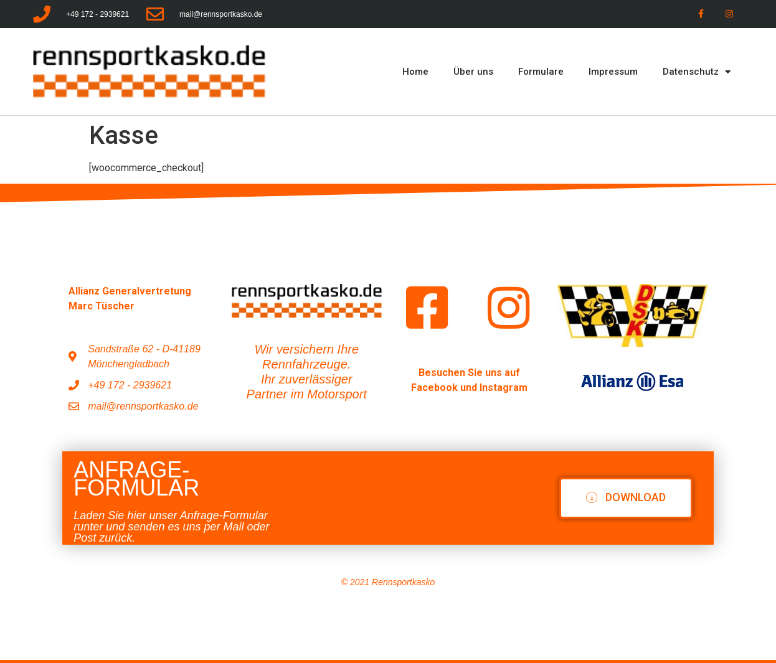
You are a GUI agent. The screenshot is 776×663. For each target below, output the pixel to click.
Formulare (541, 71)
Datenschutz (697, 72)
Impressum (613, 71)
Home (415, 71)
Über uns (473, 71)
